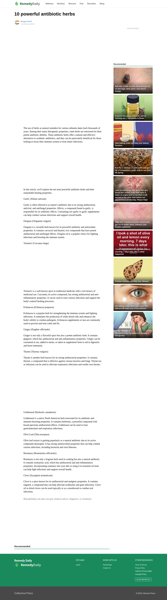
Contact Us (107, 568)
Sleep (102, 3)
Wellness (49, 3)
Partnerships (107, 565)
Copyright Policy (140, 574)
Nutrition (61, 3)
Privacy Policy (140, 568)
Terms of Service (141, 565)
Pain (82, 3)
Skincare (72, 3)
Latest (78, 565)
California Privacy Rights (143, 571)
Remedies (91, 3)
